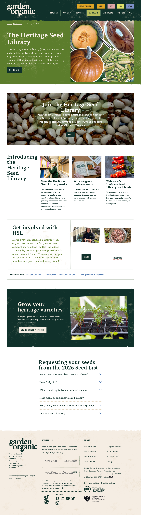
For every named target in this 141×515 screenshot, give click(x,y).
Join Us (70, 134)
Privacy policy (91, 482)
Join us (86, 257)
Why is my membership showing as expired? (70, 405)
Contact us (112, 456)
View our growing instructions (32, 330)
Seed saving (117, 258)
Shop (111, 6)
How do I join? (70, 382)
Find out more (14, 70)
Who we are (53, 12)
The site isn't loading (70, 413)
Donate (101, 6)
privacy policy (59, 488)
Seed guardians (33, 275)
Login (130, 6)
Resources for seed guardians (60, 275)
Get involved (93, 12)
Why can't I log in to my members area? (70, 390)
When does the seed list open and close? (70, 374)
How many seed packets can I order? (70, 398)
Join (120, 6)
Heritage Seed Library (85, 6)
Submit (75, 472)
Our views (121, 12)
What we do (67, 12)
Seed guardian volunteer (92, 275)
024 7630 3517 (15, 478)
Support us (80, 12)
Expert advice (108, 12)
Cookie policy (108, 482)
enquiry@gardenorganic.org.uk (22, 476)
